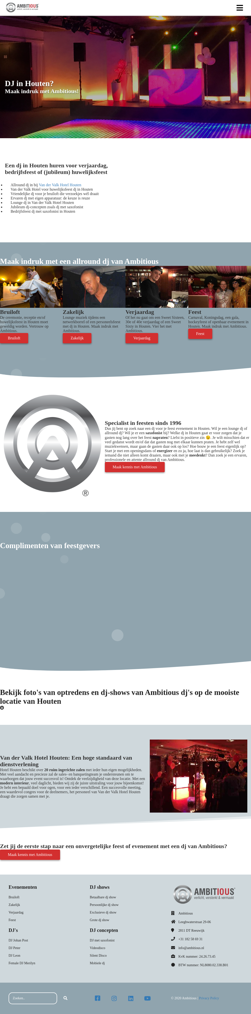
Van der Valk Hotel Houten (60, 185)
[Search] (65, 998)
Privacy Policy (209, 998)
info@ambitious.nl (191, 948)
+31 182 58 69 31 (190, 939)
